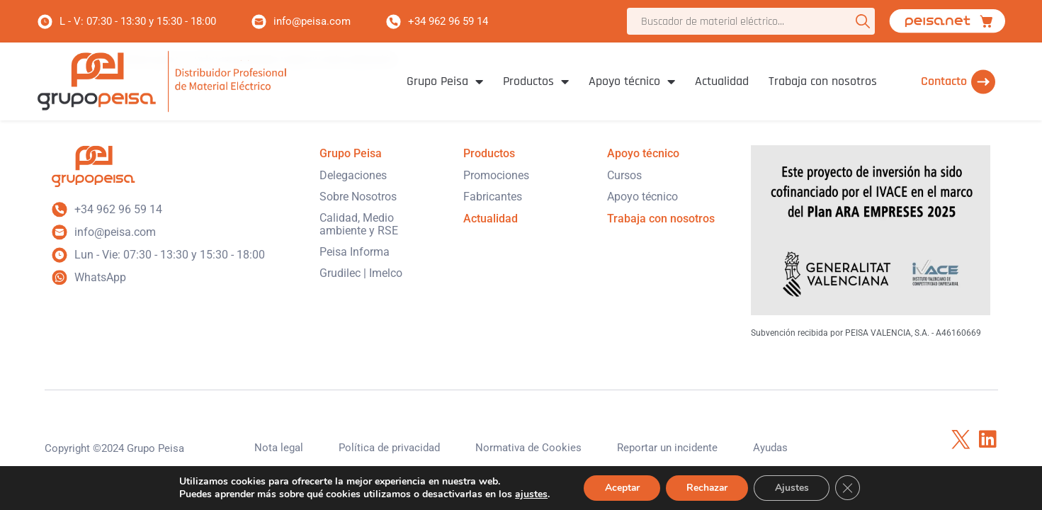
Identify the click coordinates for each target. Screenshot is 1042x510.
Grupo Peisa (445, 81)
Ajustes (793, 487)
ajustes (528, 494)
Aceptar (620, 487)
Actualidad (722, 81)
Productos (536, 81)
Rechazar (707, 487)
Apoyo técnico (632, 81)
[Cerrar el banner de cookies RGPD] (850, 488)
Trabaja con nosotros (823, 81)
